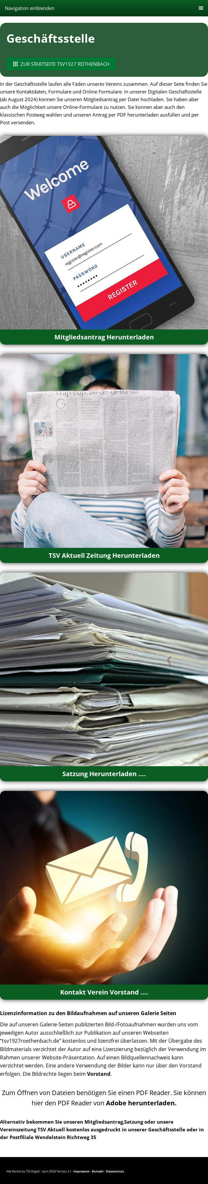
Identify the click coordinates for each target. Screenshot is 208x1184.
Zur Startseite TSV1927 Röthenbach (61, 64)
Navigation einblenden (29, 8)
